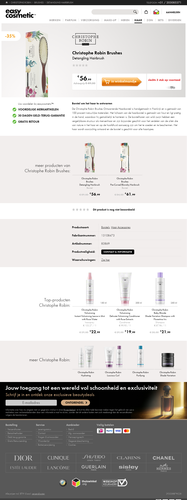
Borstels (105, 227)
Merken (55, 20)
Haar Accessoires (120, 227)
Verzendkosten (14, 429)
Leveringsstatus (44, 429)
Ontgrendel (74, 403)
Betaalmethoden (15, 433)
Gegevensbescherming (78, 441)
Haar (138, 20)
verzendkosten (38, 493)
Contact (42, 433)
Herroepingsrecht (76, 437)
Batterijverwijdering (46, 444)
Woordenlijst (43, 441)
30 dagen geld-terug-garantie (41, 115)
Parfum (70, 20)
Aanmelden (173, 12)
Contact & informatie (117, 251)
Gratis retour (28, 122)
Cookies (72, 444)
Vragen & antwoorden (48, 437)
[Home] (7, 2)
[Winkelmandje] (146, 12)
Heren (125, 20)
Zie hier (105, 260)
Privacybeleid (69, 409)
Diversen (174, 20)
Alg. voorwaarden (76, 433)
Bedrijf (71, 429)
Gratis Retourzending (17, 441)
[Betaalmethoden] (139, 430)
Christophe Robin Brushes (97, 53)
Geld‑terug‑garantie (17, 437)
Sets (161, 20)
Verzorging (90, 20)
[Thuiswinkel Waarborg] (156, 12)
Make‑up (110, 20)
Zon (150, 20)
